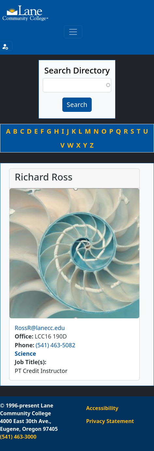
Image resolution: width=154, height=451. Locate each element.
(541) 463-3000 (18, 436)
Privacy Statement (110, 421)
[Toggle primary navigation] (73, 31)
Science (25, 353)
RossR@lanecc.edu (40, 328)
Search (77, 104)
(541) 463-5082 (55, 345)
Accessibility (102, 408)
